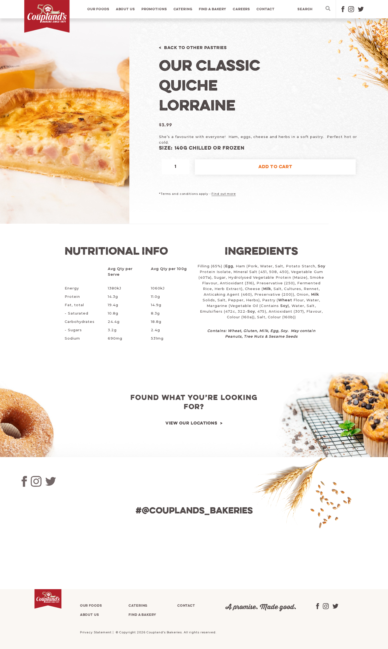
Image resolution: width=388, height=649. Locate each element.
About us (125, 9)
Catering (183, 9)
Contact (266, 9)
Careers (241, 9)
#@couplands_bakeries (194, 511)
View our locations (191, 423)
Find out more (223, 194)
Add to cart (275, 167)
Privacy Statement (96, 632)
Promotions (154, 9)
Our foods (99, 9)
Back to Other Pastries (197, 48)
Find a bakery (213, 9)
